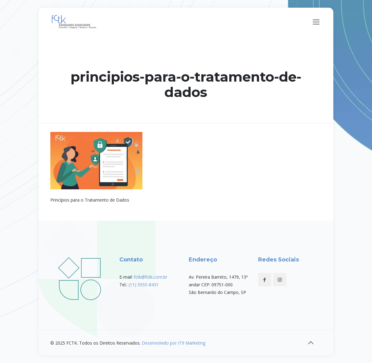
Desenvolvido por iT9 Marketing (173, 343)
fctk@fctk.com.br (150, 277)
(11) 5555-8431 (144, 285)
